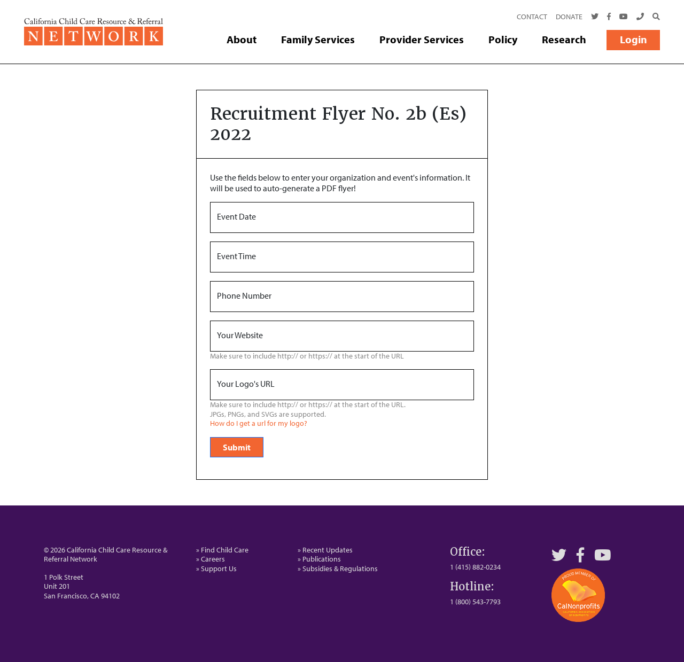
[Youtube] (623, 17)
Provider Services (421, 39)
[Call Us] (640, 17)
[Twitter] (595, 17)
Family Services (318, 39)
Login (633, 39)
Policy (502, 39)
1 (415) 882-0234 (475, 567)
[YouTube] (602, 555)
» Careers (210, 559)
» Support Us (216, 568)
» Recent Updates (325, 550)
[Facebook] (609, 17)
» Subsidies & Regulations (338, 568)
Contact (532, 16)
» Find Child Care (222, 550)
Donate (569, 16)
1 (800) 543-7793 (475, 601)
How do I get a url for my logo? (258, 423)
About (241, 39)
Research (564, 39)
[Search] (654, 17)
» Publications (319, 559)
